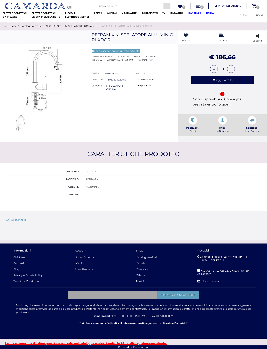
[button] (166, 6)
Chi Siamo (19, 257)
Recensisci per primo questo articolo (116, 51)
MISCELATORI (53, 26)
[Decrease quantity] (214, 69)
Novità (140, 281)
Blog (16, 269)
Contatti (18, 263)
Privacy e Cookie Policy (27, 275)
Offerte (140, 275)
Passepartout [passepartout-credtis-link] (141, 347)
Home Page (10, 26)
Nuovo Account (84, 257)
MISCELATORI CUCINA (78, 26)
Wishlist (80, 263)
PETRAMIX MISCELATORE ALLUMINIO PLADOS (124, 26)
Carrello (141, 263)
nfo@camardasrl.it (212, 281)
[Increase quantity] (231, 69)
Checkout (142, 269)
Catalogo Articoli (31, 26)
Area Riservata (84, 269)
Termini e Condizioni (26, 281)
